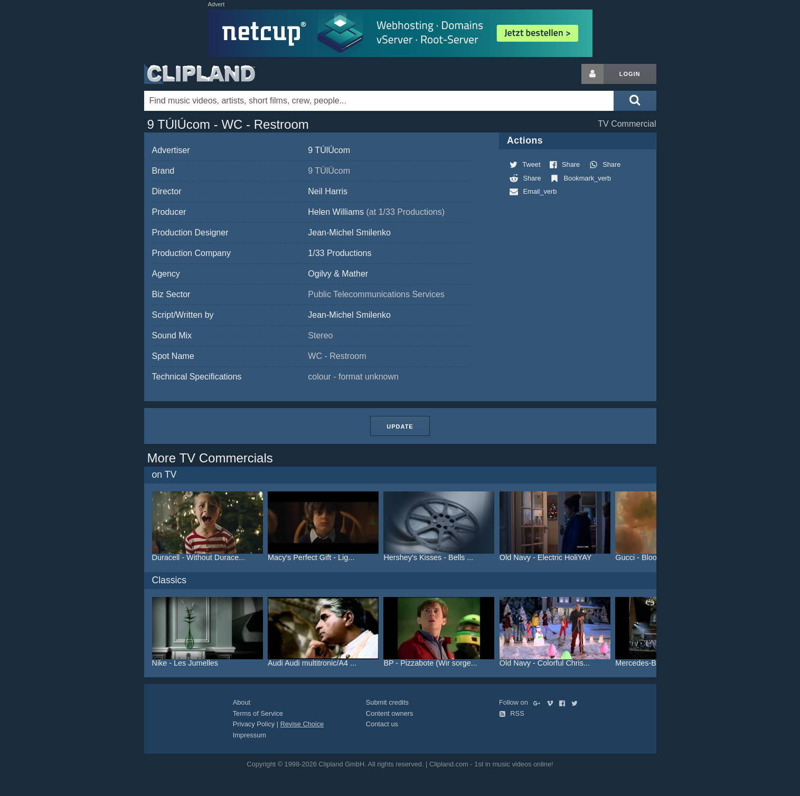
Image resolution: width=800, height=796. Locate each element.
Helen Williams (376, 211)
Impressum (249, 735)
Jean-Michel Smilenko (349, 232)
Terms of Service (258, 713)
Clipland (199, 74)
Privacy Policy (254, 724)
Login (630, 74)
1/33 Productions (339, 253)
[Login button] (592, 74)
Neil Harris (327, 191)
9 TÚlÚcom (329, 150)
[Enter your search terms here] (379, 101)
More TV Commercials (210, 458)
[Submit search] (635, 101)
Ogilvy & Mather (338, 273)
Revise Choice (302, 724)
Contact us (382, 724)
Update (400, 426)
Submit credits (387, 702)
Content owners (389, 713)
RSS (511, 713)
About (241, 702)
